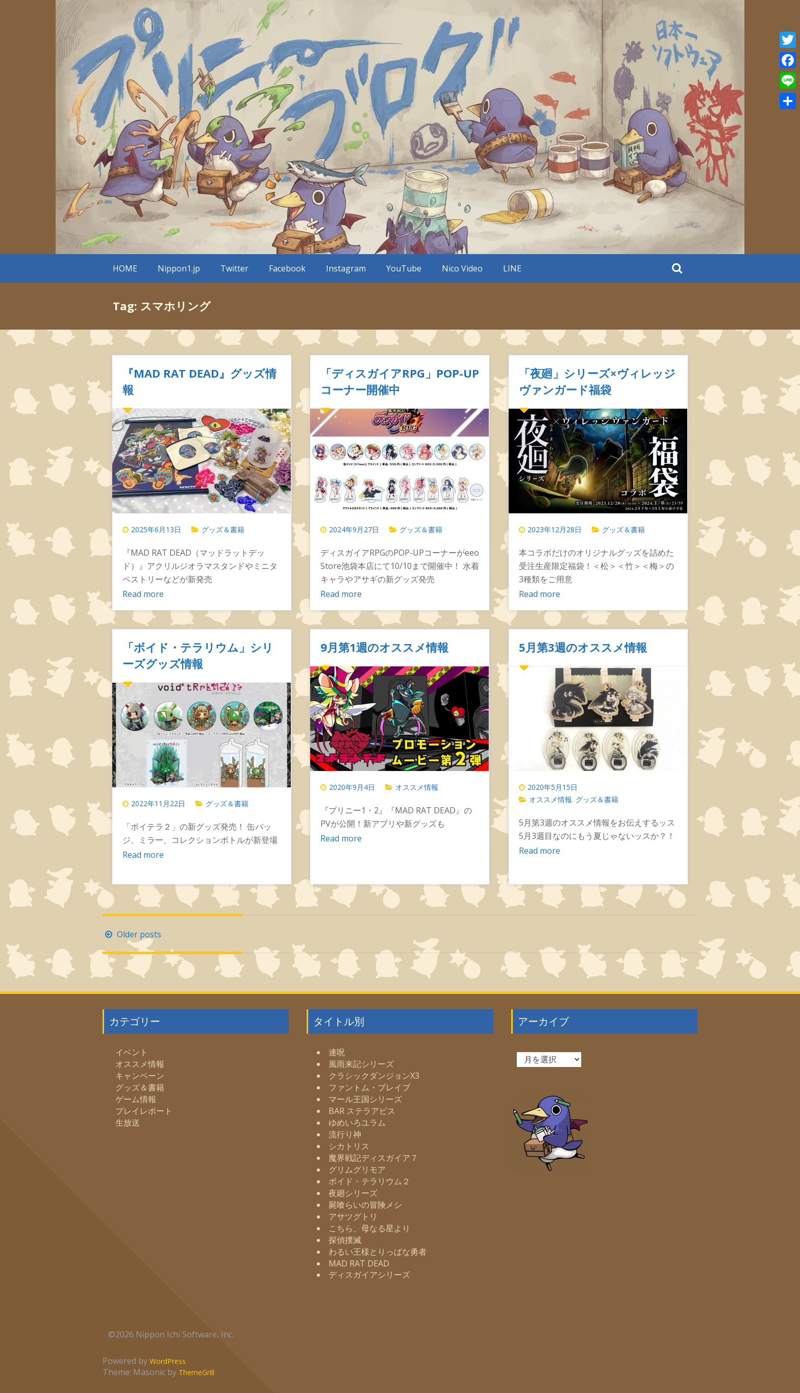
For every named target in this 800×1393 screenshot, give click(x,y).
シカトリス (349, 1146)
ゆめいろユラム (357, 1122)
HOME (125, 268)
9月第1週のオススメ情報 (384, 647)
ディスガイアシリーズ (369, 1274)
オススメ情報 (416, 787)
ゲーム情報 (135, 1099)
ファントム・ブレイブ (369, 1087)
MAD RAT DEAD (359, 1263)
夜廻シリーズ (353, 1193)
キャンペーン (139, 1075)
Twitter (234, 268)
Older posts (132, 934)
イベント (131, 1052)
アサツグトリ (353, 1216)
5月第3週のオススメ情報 (583, 647)
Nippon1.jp (179, 268)
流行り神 (345, 1134)
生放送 (127, 1122)
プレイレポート (143, 1110)
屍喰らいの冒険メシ (365, 1204)
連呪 (337, 1052)
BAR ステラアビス (362, 1110)
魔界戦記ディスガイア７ (373, 1157)
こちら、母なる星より (369, 1228)
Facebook (287, 268)
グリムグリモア (357, 1169)
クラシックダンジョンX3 (374, 1075)
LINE (512, 268)
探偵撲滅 (345, 1240)
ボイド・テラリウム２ (369, 1181)
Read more (143, 594)
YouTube (403, 268)
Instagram (346, 268)
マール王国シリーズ (365, 1099)
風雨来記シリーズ (361, 1063)
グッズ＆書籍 (223, 529)
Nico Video (462, 268)
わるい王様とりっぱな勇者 (378, 1251)
